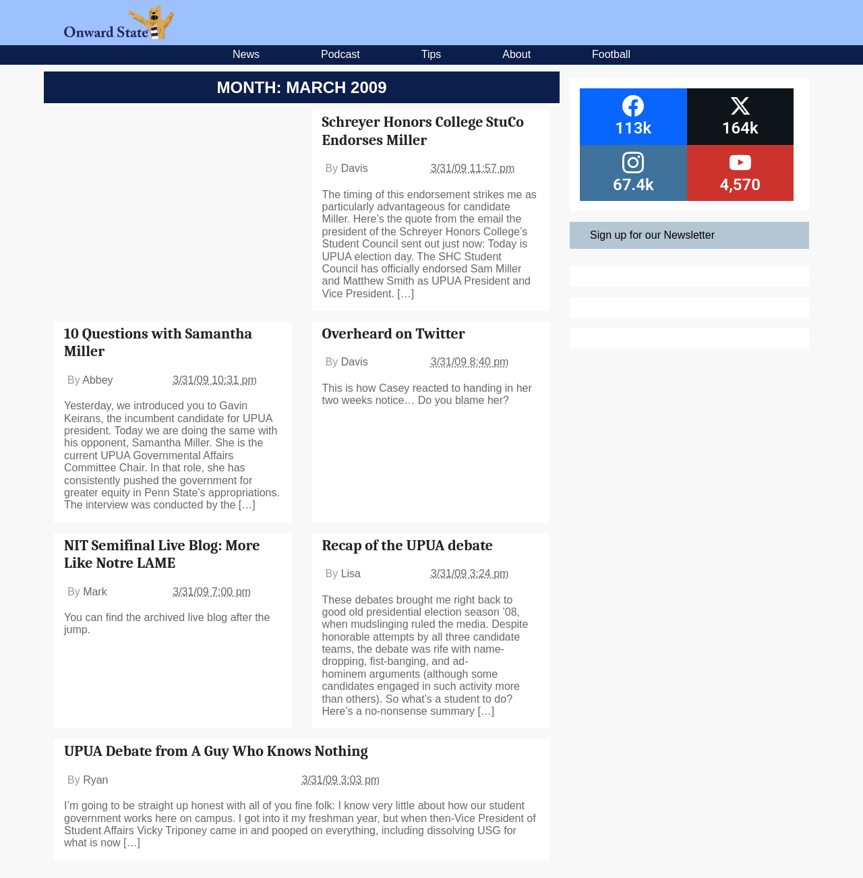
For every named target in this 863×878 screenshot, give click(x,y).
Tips (431, 54)
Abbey (97, 380)
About (516, 54)
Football (611, 54)
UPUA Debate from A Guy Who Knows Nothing (216, 751)
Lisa (351, 573)
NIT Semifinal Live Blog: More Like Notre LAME (162, 554)
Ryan (95, 780)
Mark (95, 591)
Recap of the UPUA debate (408, 545)
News (246, 54)
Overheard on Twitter (393, 334)
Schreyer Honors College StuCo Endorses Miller (423, 130)
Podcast (340, 54)
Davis (354, 168)
